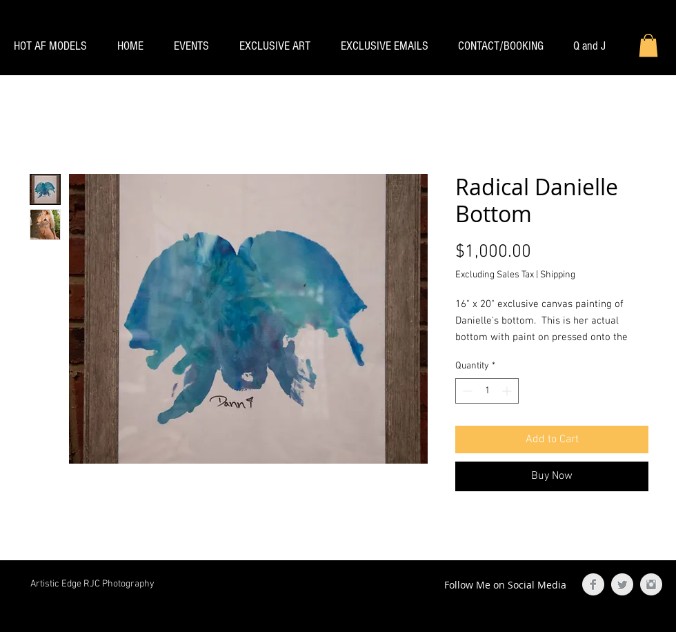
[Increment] (508, 391)
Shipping (557, 275)
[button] (648, 45)
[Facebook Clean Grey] (593, 584)
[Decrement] (466, 391)
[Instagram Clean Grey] (651, 584)
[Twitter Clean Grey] (622, 584)
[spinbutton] (487, 391)
